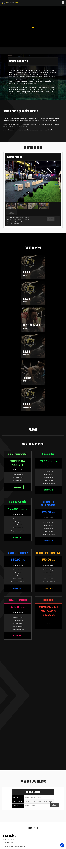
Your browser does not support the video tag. (33, 29)
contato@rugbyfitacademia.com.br (15, 846)
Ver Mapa (50, 219)
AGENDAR (17, 487)
